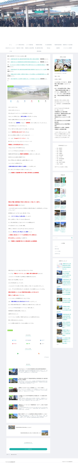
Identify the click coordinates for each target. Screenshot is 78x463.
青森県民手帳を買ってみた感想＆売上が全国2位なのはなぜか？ (63, 185)
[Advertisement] (39, 35)
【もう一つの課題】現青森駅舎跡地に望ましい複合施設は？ (63, 196)
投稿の (57, 248)
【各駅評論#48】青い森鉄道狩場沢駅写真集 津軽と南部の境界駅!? (24, 59)
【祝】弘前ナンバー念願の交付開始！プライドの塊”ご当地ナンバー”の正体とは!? (63, 230)
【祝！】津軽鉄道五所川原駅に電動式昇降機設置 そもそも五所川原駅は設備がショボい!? (57, 218)
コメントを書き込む (28, 449)
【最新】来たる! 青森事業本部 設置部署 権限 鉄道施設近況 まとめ (24, 61)
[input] (63, 237)
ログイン (56, 246)
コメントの (57, 251)
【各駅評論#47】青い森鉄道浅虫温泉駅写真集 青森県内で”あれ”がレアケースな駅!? (28, 69)
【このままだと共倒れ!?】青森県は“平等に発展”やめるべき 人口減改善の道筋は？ (28, 64)
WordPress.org (57, 253)
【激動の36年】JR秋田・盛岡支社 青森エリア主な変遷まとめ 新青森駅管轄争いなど (28, 74)
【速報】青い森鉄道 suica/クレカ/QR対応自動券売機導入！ (57, 196)
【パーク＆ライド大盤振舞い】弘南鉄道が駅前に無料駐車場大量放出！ (63, 207)
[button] (72, 237)
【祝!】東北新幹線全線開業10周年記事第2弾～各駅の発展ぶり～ (57, 207)
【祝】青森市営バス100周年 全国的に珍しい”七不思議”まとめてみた (25, 78)
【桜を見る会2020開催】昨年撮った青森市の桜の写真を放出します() (57, 185)
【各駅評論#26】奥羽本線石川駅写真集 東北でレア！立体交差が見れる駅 (63, 218)
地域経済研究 (10, 330)
